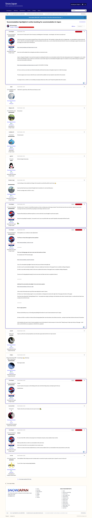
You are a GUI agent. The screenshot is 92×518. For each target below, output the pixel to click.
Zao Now (64, 507)
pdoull (11, 330)
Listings (34, 10)
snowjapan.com (11, 495)
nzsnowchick (11, 405)
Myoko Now (65, 499)
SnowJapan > (9, 10)
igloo (11, 86)
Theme (7, 516)
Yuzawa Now (65, 506)
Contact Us (12, 516)
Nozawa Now (65, 503)
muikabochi (11, 132)
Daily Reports (22, 10)
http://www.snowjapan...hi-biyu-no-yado (25, 286)
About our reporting (67, 492)
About (39, 10)
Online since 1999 (11, 494)
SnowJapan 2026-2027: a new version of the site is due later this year (45, 17)
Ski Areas (16, 10)
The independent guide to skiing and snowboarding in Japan (20, 493)
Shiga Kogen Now (66, 505)
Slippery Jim (11, 108)
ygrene (11, 156)
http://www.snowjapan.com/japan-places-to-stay (27, 47)
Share (73, 26)
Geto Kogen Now (66, 495)
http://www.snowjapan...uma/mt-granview (25, 259)
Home (37, 488)
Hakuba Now (65, 496)
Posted (21, 31)
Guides (28, 10)
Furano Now (65, 493)
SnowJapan (14, 25)
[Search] (77, 10)
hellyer (11, 354)
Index (64, 490)
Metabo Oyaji (11, 180)
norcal (11, 455)
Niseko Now (65, 502)
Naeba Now (65, 500)
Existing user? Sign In (76, 4)
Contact (38, 497)
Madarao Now (66, 498)
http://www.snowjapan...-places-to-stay (25, 242)
